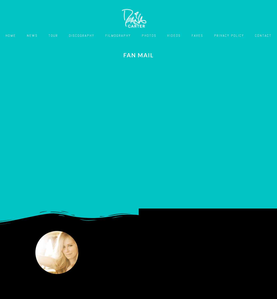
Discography (81, 35)
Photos (149, 35)
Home (10, 35)
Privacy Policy (229, 35)
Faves (197, 35)
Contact (263, 35)
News (32, 35)
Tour (53, 35)
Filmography (118, 35)
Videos (174, 35)
